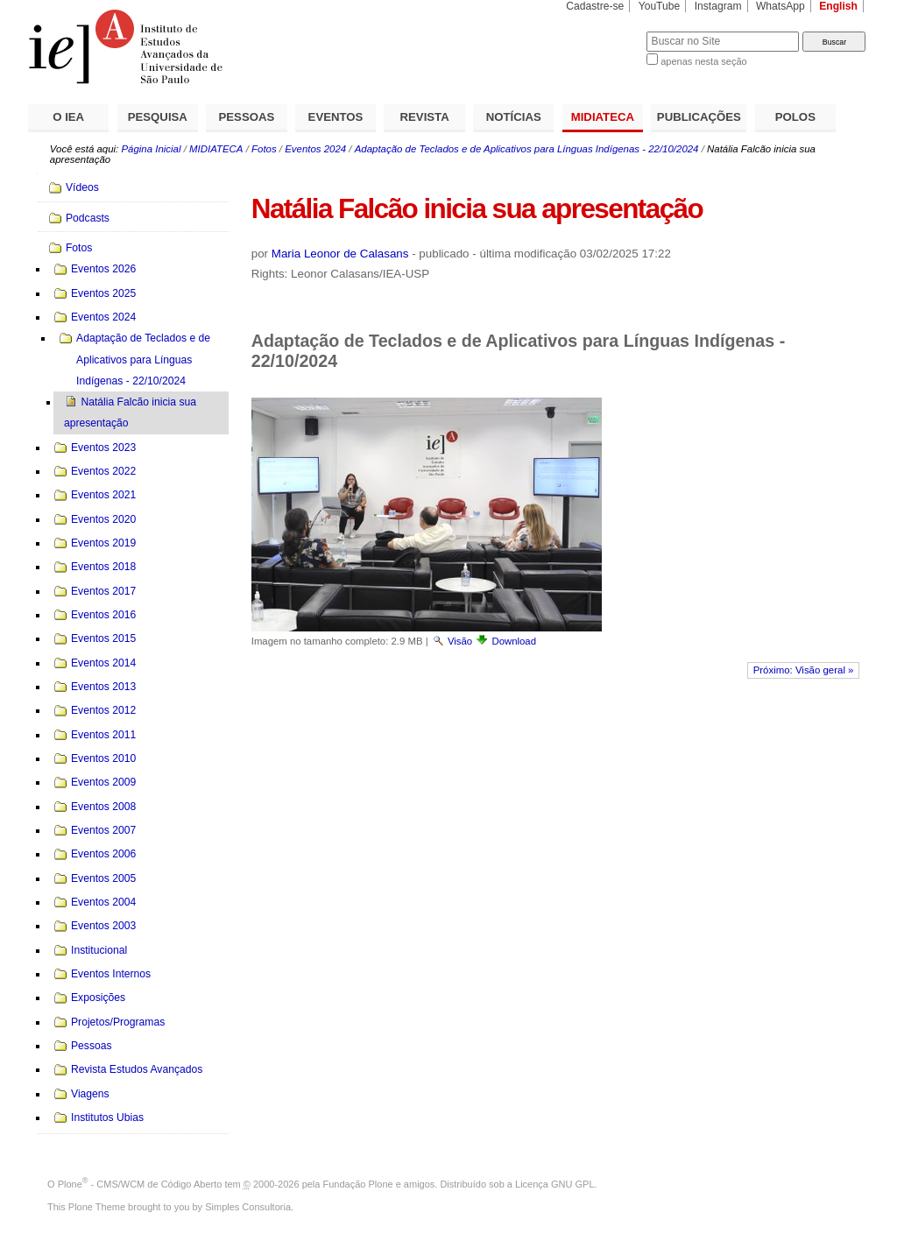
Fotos (264, 149)
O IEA (68, 116)
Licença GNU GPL (554, 1184)
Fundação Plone (358, 1184)
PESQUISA (157, 116)
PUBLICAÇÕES (699, 116)
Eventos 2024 (315, 149)
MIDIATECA (602, 116)
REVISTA (424, 116)
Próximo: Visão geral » (803, 670)
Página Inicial (150, 149)
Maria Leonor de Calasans (340, 253)
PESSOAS (247, 116)
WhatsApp (780, 6)
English (838, 6)
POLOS (795, 116)
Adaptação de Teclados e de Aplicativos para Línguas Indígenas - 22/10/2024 (527, 149)
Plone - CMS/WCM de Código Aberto (140, 1184)
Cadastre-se (595, 6)
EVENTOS (336, 116)
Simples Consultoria (248, 1207)
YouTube (660, 6)
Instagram (718, 6)
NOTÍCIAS (513, 116)
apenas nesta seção (703, 61)
